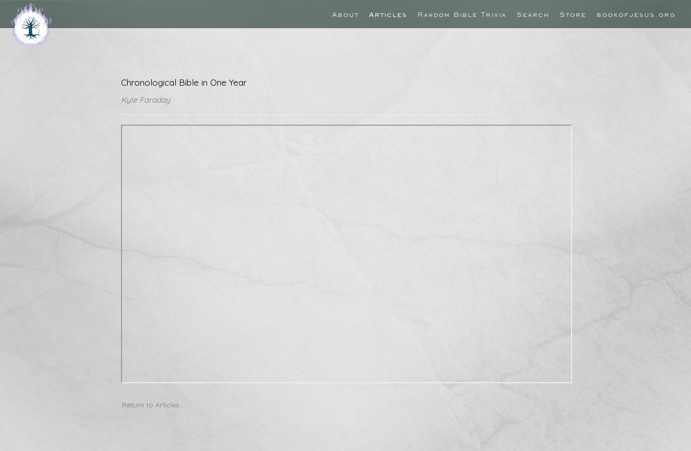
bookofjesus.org (636, 14)
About (345, 14)
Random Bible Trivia (462, 14)
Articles (388, 14)
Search (533, 14)
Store (573, 14)
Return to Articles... (153, 404)
